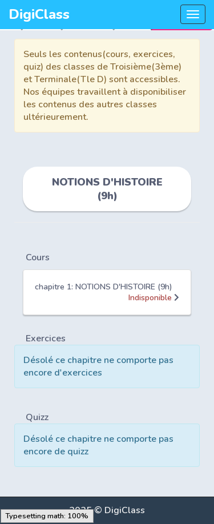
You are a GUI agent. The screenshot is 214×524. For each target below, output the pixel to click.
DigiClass (39, 14)
